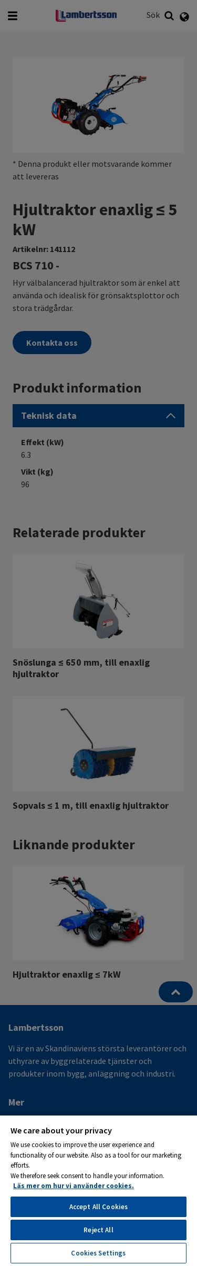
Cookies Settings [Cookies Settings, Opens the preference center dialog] (98, 1253)
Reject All (98, 1229)
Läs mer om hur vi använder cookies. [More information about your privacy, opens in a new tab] (73, 1185)
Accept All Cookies (98, 1206)
